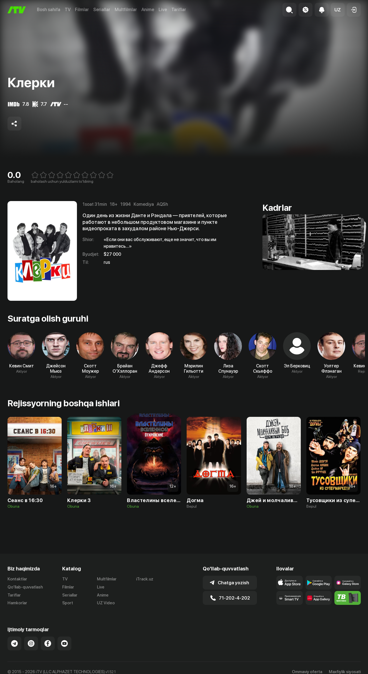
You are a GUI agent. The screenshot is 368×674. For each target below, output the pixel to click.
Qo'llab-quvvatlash (25, 587)
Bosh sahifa (48, 9)
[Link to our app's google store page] (319, 583)
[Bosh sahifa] (16, 9)
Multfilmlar (126, 9)
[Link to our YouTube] (64, 643)
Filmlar (82, 9)
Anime (147, 9)
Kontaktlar (17, 579)
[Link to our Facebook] (48, 643)
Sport (67, 602)
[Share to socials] (14, 124)
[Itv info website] (347, 598)
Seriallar (101, 9)
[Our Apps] (289, 598)
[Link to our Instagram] (31, 643)
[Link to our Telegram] (14, 643)
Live (163, 9)
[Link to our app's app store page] (289, 583)
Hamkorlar (17, 602)
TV (68, 9)
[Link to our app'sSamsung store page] (347, 583)
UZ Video (106, 602)
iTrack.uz (144, 579)
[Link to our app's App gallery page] (319, 598)
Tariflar (178, 9)
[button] (338, 10)
